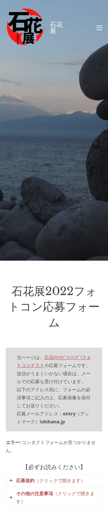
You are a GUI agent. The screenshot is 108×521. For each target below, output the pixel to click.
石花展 (56, 28)
